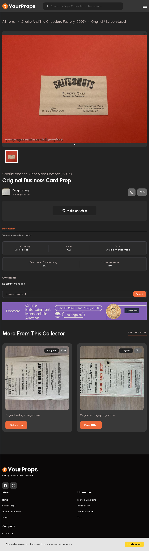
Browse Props (8, 505)
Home (5, 500)
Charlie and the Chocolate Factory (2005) (37, 174)
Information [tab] (8, 228)
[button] (74, 144)
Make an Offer (74, 211)
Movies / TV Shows (11, 511)
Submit (140, 294)
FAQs (79, 517)
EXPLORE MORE (137, 332)
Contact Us (7, 533)
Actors (5, 517)
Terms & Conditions (86, 500)
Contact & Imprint (85, 511)
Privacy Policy (83, 505)
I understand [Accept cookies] (134, 544)
